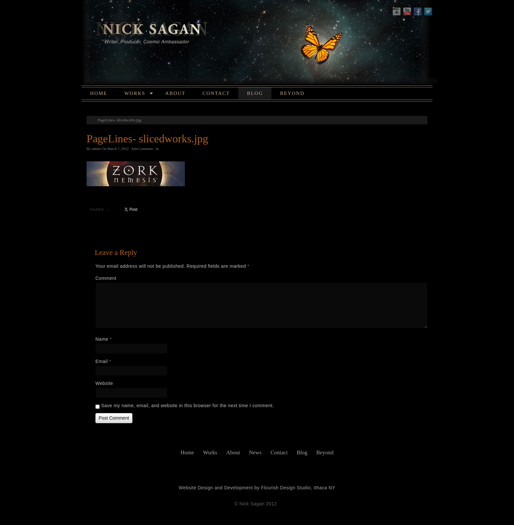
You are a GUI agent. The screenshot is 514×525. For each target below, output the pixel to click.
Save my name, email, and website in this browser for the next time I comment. (187, 405)
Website (104, 383)
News (255, 452)
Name (103, 339)
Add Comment (142, 149)
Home (98, 93)
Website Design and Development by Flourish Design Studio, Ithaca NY (257, 487)
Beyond (292, 93)
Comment (105, 278)
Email (103, 361)
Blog (255, 93)
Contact (216, 93)
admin (96, 149)
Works (138, 94)
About (175, 93)
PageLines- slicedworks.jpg (119, 120)
